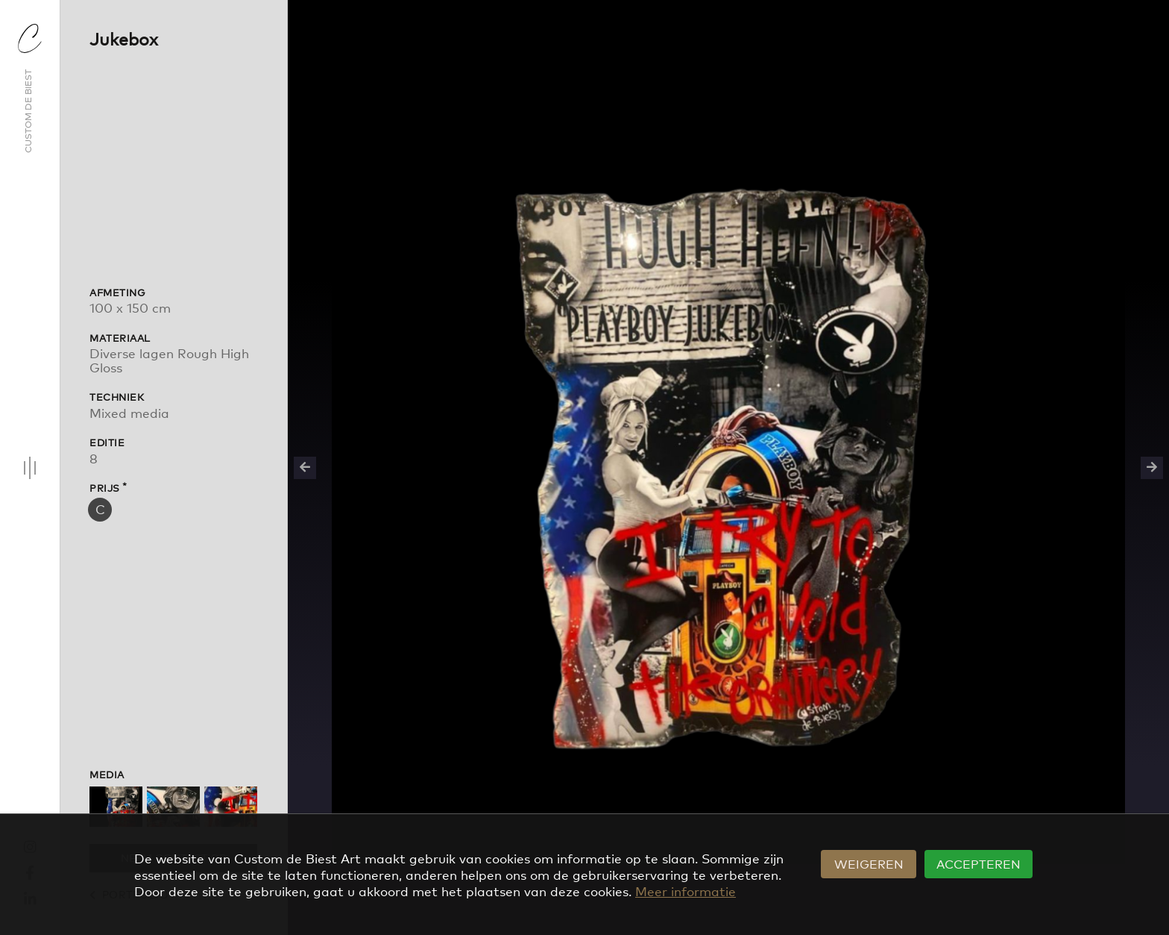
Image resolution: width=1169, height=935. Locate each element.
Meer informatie (685, 890)
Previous (305, 468)
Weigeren (869, 863)
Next (1152, 468)
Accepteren (978, 863)
